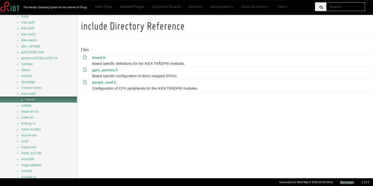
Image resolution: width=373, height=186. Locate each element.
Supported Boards (166, 7)
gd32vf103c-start (32, 52)
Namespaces (222, 7)
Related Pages (132, 7)
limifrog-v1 (28, 123)
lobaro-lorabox (31, 129)
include (30, 100)
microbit (26, 171)
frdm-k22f (27, 22)
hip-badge (28, 82)
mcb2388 (27, 159)
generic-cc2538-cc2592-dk (39, 58)
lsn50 (25, 141)
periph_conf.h (105, 82)
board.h (99, 58)
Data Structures (255, 7)
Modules (195, 7)
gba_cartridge (30, 46)
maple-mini (29, 147)
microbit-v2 (29, 177)
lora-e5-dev (29, 135)
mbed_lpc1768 (31, 153)
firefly (25, 16)
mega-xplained (31, 165)
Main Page (103, 7)
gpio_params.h (106, 70)
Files (282, 7)
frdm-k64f (27, 28)
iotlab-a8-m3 (30, 111)
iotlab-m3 (27, 117)
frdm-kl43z (28, 34)
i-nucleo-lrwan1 (31, 88)
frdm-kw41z (29, 40)
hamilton (27, 64)
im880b (26, 105)
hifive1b (26, 76)
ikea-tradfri (28, 94)
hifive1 (25, 70)
